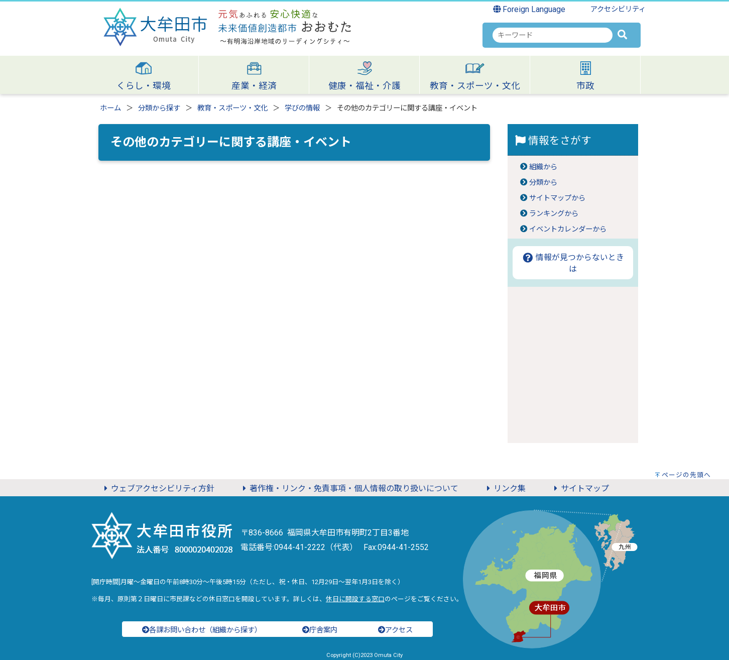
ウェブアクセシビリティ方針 (157, 488)
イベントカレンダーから (567, 229)
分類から (543, 182)
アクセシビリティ (618, 9)
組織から (543, 167)
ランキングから (553, 213)
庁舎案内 (319, 630)
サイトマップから (557, 198)
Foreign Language (529, 9)
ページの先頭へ (686, 475)
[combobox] (553, 35)
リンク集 (504, 488)
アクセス (395, 630)
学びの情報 (302, 108)
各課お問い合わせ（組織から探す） (202, 630)
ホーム (110, 108)
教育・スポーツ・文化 (232, 108)
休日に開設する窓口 (355, 599)
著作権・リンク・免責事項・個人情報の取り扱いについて (348, 488)
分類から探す (159, 108)
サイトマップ (580, 488)
